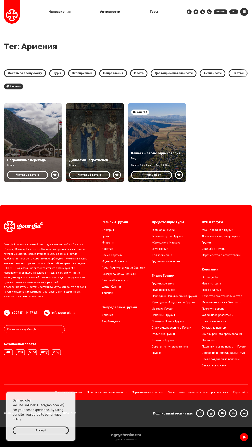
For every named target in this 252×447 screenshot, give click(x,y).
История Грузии (162, 308)
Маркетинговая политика (147, 392)
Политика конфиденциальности (107, 392)
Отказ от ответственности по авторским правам (198, 392)
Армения (13, 86)
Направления (59, 12)
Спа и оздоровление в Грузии (171, 327)
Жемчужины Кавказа (166, 242)
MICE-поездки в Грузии (217, 230)
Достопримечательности (174, 73)
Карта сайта (240, 392)
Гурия (105, 236)
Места (139, 73)
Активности (110, 12)
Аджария (108, 230)
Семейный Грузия (163, 315)
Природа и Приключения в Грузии (174, 296)
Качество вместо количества (222, 296)
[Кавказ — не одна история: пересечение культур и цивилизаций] (157, 142)
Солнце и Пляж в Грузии (168, 321)
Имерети (108, 242)
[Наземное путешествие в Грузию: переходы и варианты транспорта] (33, 142)
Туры (154, 12)
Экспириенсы (82, 73)
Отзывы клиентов (214, 327)
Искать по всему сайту (25, 73)
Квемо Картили (112, 255)
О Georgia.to (210, 277)
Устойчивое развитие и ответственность (217, 318)
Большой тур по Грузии (167, 236)
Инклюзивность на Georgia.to (221, 302)
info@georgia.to (59, 313)
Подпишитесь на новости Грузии (224, 346)
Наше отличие (211, 290)
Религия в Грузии (163, 334)
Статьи (238, 73)
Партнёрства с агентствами (221, 255)
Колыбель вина (162, 255)
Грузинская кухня (163, 290)
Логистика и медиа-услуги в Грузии (221, 239)
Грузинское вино (163, 283)
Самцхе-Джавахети (115, 280)
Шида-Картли (111, 286)
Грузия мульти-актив (166, 261)
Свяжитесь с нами (214, 365)
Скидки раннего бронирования (222, 334)
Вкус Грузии (160, 249)
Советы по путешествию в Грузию (170, 350)
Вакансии (208, 340)
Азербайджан (111, 321)
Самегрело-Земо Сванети (119, 274)
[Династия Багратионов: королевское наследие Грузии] (95, 142)
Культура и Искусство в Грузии (173, 302)
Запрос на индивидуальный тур (223, 353)
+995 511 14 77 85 (21, 313)
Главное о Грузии (163, 230)
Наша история (211, 283)
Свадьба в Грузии (213, 249)
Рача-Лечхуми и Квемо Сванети (123, 268)
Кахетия (107, 249)
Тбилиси (107, 293)
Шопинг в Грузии (163, 340)
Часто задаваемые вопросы (221, 359)
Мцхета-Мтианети (114, 261)
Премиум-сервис (213, 308)
